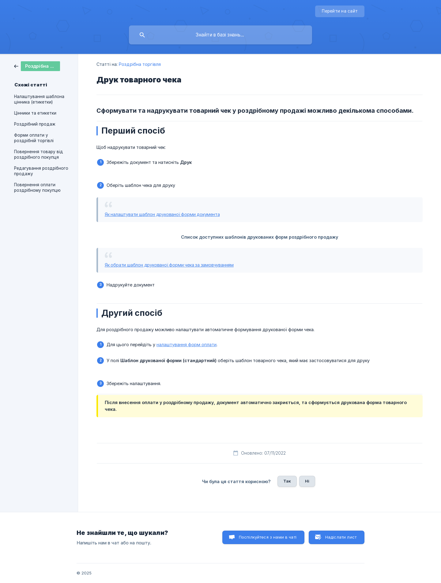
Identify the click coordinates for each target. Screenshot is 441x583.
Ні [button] (307, 481)
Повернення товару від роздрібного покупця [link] (38, 154)
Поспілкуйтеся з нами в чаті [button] (267, 537)
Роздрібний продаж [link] (34, 124)
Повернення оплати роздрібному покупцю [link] (37, 187)
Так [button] (287, 481)
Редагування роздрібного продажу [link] (41, 171)
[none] (339, 11)
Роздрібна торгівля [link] (140, 64)
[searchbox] (220, 34)
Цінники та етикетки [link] (35, 113)
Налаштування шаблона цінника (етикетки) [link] (39, 99)
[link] (37, 66)
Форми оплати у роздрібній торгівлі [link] (34, 138)
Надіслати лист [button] (340, 537)
